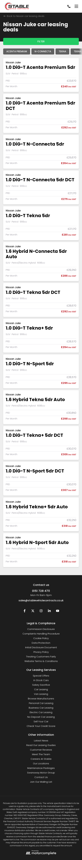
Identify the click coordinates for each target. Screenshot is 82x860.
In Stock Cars (41, 680)
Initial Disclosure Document (41, 647)
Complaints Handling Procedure (41, 633)
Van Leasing (41, 694)
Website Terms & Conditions (41, 661)
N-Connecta (43, 51)
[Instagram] (41, 611)
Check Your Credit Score (41, 726)
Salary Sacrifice (41, 684)
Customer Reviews (41, 749)
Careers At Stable (41, 759)
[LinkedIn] (49, 611)
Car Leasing (41, 689)
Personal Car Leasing (41, 703)
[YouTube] (57, 611)
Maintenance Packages (41, 768)
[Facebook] (24, 611)
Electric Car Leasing (41, 712)
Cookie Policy (41, 638)
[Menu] (76, 6)
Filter (41, 41)
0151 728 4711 (41, 591)
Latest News (41, 740)
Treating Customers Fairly (41, 656)
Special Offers (41, 675)
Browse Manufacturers (41, 698)
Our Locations (41, 763)
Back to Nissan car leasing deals (24, 16)
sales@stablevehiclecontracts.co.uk (41, 600)
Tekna (62, 51)
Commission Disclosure (41, 629)
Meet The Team (41, 754)
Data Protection (41, 642)
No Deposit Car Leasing (41, 717)
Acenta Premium (16, 51)
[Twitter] (33, 611)
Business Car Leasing (41, 707)
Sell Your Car (41, 721)
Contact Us (41, 777)
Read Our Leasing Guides (41, 745)
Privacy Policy (41, 652)
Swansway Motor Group (41, 772)
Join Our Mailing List (41, 781)
